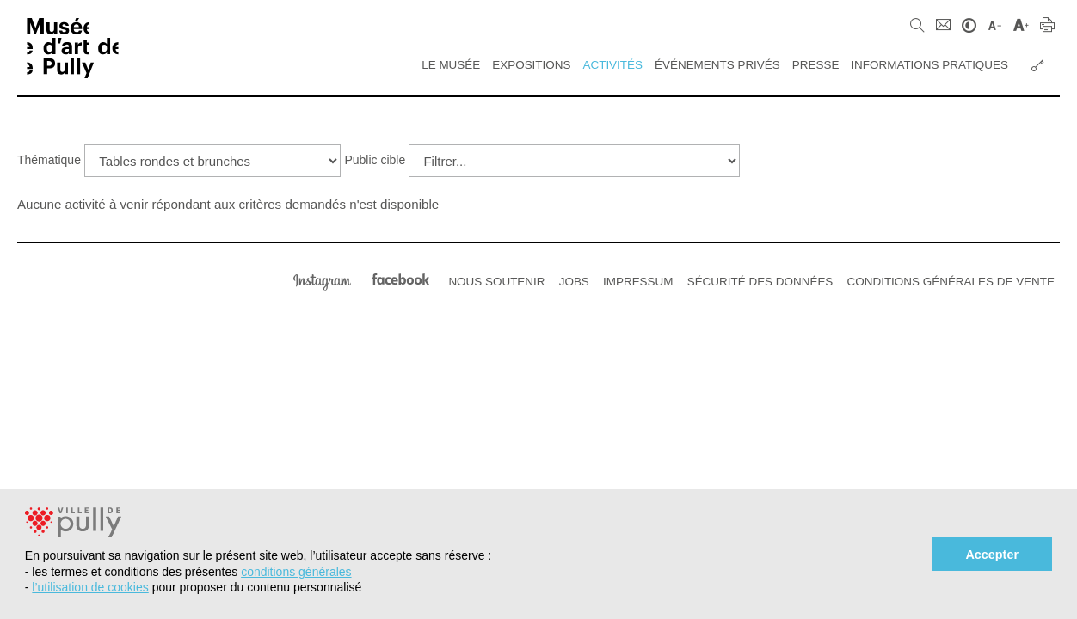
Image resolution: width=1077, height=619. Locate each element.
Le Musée (451, 64)
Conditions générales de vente (951, 281)
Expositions (531, 64)
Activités (612, 64)
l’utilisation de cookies (90, 587)
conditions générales (296, 572)
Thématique (49, 160)
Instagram (322, 280)
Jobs (574, 281)
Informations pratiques (929, 64)
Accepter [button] (992, 554)
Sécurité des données (760, 281)
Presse (816, 64)
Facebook (400, 280)
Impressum (638, 281)
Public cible (374, 160)
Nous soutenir (496, 281)
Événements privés (717, 64)
